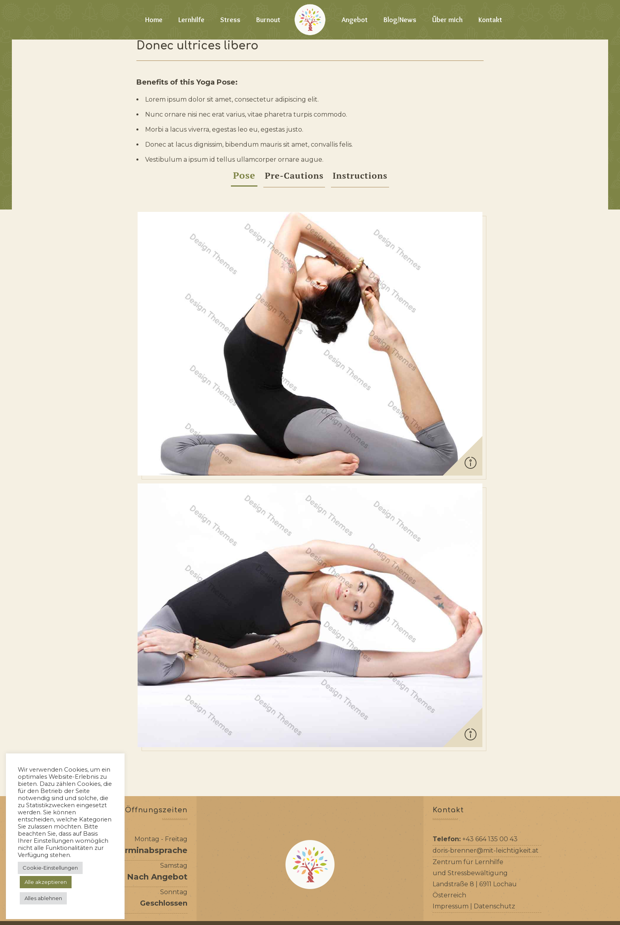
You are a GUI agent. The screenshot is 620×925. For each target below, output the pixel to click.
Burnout (268, 19)
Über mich (447, 19)
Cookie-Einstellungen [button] (50, 868)
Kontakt (490, 19)
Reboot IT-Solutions (436, 916)
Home (154, 19)
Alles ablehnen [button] (43, 898)
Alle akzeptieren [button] (46, 882)
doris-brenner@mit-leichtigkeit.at (486, 814)
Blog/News (400, 19)
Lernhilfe (191, 19)
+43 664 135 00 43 (490, 803)
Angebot (355, 19)
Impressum (451, 870)
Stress (230, 19)
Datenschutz (494, 870)
